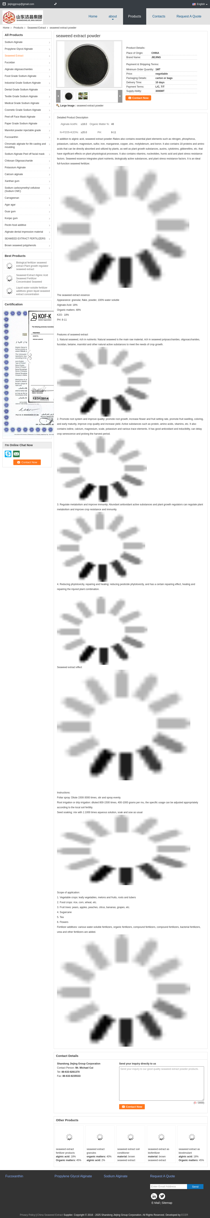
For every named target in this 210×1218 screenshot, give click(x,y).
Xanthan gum (12, 181)
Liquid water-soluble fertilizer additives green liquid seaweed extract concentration (33, 291)
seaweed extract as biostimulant (189, 1151)
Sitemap (167, 1202)
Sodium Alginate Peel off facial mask (25, 153)
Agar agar (10, 204)
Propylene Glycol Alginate (19, 48)
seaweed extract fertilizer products (65, 1151)
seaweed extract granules (95, 1151)
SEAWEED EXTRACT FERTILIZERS (25, 238)
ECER (184, 1214)
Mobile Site (157, 1207)
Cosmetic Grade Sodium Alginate (23, 110)
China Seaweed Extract (50, 1214)
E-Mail (156, 1202)
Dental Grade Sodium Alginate (21, 89)
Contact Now (140, 97)
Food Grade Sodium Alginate (20, 76)
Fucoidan (10, 62)
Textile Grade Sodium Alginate (21, 96)
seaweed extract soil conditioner (128, 1151)
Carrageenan (12, 197)
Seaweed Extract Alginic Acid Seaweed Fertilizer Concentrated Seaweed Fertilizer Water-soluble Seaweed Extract (32, 282)
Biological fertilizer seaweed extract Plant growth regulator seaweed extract (32, 266)
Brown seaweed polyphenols (20, 245)
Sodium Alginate (14, 42)
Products (134, 16)
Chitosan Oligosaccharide (19, 160)
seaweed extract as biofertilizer (158, 1151)
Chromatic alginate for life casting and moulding (25, 145)
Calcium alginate (14, 174)
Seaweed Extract (36, 27)
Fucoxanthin (11, 137)
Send (195, 1186)
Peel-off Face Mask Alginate (20, 116)
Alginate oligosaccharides (19, 69)
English (202, 4)
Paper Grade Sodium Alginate (21, 123)
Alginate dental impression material (24, 231)
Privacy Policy (27, 1214)
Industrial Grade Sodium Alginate (23, 82)
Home (93, 16)
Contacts (158, 16)
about (113, 16)
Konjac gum (11, 218)
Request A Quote (189, 16)
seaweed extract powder (90, 105)
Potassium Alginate (15, 167)
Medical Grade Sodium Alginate (22, 103)
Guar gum (10, 211)
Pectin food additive (15, 225)
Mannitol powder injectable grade (23, 130)
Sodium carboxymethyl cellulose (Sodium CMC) (22, 189)
